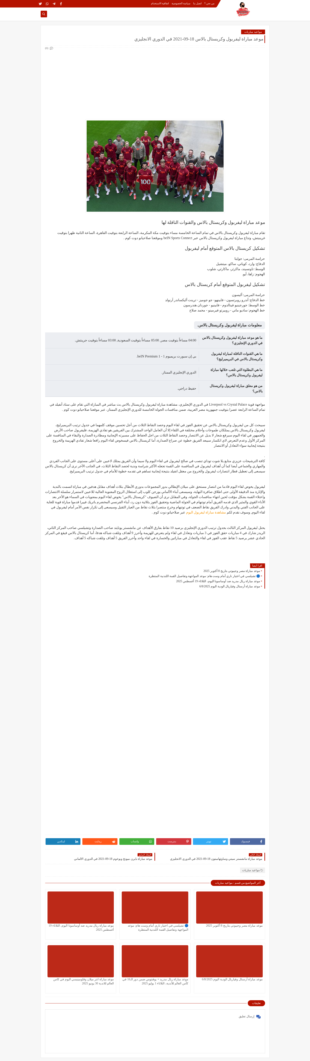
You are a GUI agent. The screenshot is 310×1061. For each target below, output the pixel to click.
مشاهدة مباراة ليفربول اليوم (206, 512)
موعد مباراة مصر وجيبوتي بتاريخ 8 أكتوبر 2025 (231, 571)
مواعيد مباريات (253, 31)
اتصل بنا (197, 3)
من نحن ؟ (209, 3)
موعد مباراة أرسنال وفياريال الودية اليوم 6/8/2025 (229, 586)
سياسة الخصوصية (181, 3)
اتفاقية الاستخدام (160, 3)
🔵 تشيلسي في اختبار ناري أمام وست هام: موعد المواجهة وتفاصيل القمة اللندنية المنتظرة (204, 576)
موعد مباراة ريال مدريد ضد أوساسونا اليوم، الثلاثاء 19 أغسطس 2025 (218, 581)
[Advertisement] (155, 81)
